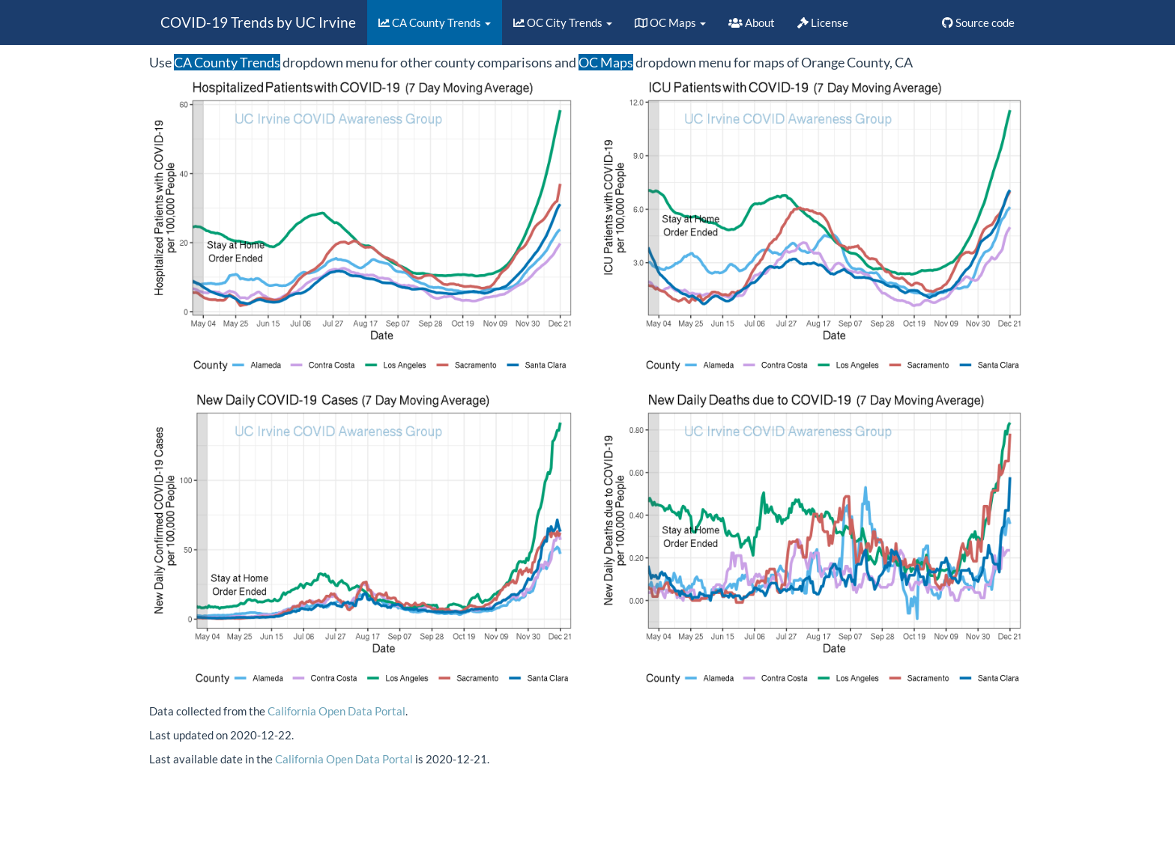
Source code (978, 22)
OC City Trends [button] (562, 22)
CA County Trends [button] (434, 22)
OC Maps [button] (670, 22)
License (822, 22)
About (751, 22)
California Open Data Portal (336, 711)
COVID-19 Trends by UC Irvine (258, 22)
